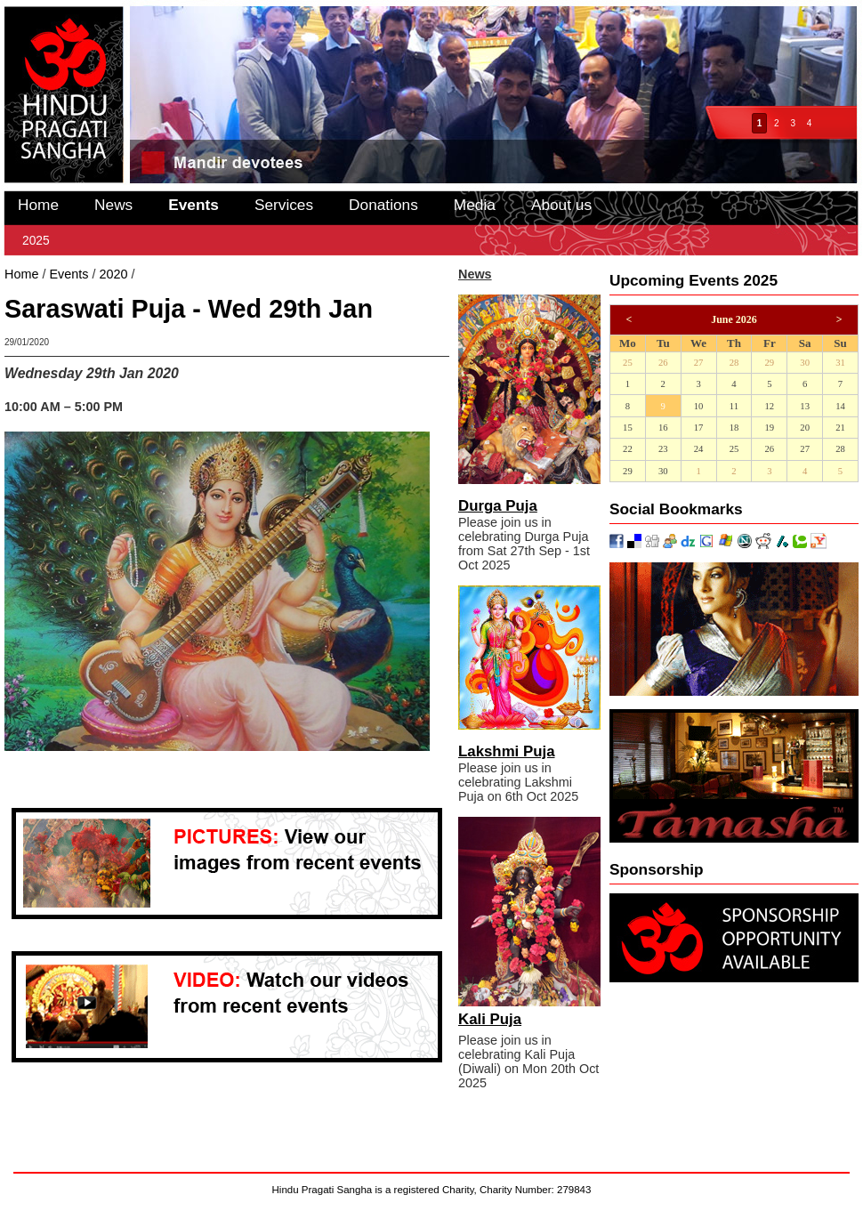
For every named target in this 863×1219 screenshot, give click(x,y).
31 (840, 362)
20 (805, 427)
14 (840, 406)
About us (561, 205)
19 (769, 427)
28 (734, 362)
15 (628, 427)
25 (628, 362)
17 (699, 427)
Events (193, 205)
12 (769, 406)
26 (663, 362)
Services (283, 205)
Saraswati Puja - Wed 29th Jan (225, 274)
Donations (383, 205)
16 (663, 427)
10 (699, 406)
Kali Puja (489, 1019)
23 (663, 449)
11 (734, 406)
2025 (36, 240)
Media (475, 205)
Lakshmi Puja (506, 751)
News (113, 205)
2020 (113, 274)
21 (840, 427)
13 (805, 406)
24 (699, 449)
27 (699, 362)
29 (769, 362)
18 (734, 427)
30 (805, 362)
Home (38, 205)
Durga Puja (497, 505)
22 (628, 449)
